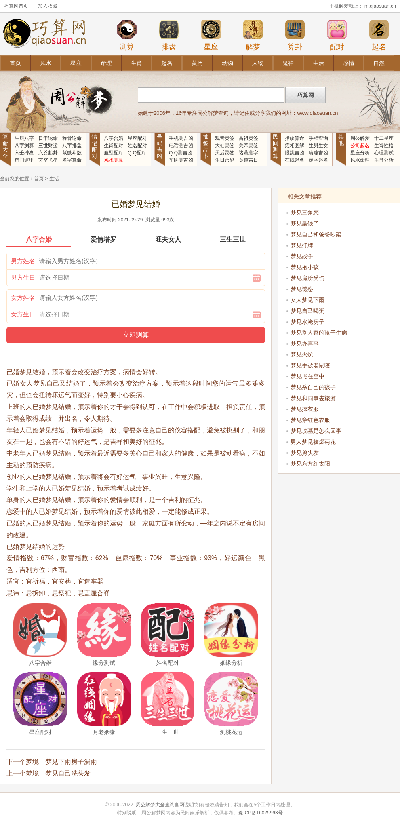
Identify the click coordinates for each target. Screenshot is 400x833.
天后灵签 (224, 153)
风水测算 (113, 160)
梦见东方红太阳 (310, 463)
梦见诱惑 (302, 289)
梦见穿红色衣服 (310, 420)
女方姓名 (23, 297)
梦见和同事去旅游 (313, 398)
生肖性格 (384, 145)
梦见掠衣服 (305, 409)
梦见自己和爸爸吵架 (316, 234)
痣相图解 (294, 145)
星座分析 (360, 153)
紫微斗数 (72, 153)
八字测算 (24, 145)
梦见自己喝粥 (307, 311)
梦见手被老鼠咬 (310, 365)
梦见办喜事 (305, 343)
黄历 (197, 63)
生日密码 (224, 160)
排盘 (169, 35)
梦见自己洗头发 (68, 773)
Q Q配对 (137, 153)
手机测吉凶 (181, 138)
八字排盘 (72, 145)
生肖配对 (113, 145)
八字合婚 (113, 138)
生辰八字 (24, 138)
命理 (106, 63)
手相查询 (318, 138)
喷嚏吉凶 (318, 153)
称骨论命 (72, 138)
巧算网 (11, 6)
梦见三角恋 (305, 212)
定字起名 (318, 160)
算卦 (295, 35)
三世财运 (48, 145)
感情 (348, 63)
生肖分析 (384, 160)
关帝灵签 (248, 145)
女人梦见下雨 (307, 300)
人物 (257, 63)
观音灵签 (224, 138)
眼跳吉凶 (294, 153)
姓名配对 (137, 145)
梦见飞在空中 (307, 376)
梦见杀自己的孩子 (313, 387)
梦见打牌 (302, 245)
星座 (211, 35)
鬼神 (288, 63)
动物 (227, 63)
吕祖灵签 (248, 138)
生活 (318, 63)
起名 (379, 35)
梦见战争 (302, 256)
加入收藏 (47, 6)
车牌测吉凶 (181, 160)
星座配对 (137, 138)
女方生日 (23, 314)
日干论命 (48, 138)
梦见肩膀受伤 (307, 278)
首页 (15, 63)
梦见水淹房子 (307, 321)
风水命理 (360, 160)
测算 (127, 35)
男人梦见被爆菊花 (313, 442)
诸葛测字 (248, 153)
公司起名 (360, 145)
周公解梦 (360, 138)
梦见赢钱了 (305, 223)
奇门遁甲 (24, 160)
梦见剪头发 (305, 452)
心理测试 (384, 153)
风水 (45, 63)
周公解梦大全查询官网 (160, 805)
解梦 (253, 35)
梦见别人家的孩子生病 (319, 332)
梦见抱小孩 (305, 267)
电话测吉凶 (181, 145)
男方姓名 (23, 260)
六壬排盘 (24, 153)
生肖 (136, 63)
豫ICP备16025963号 (260, 813)
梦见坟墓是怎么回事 (316, 431)
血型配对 (113, 153)
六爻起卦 (48, 153)
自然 (379, 63)
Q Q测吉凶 (180, 153)
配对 (337, 35)
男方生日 (23, 277)
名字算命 (72, 160)
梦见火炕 (302, 354)
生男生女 (318, 145)
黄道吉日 (248, 160)
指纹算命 (294, 138)
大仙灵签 (224, 145)
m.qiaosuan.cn (380, 6)
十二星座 (384, 138)
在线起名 (294, 160)
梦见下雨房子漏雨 (71, 761)
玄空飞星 (48, 160)
